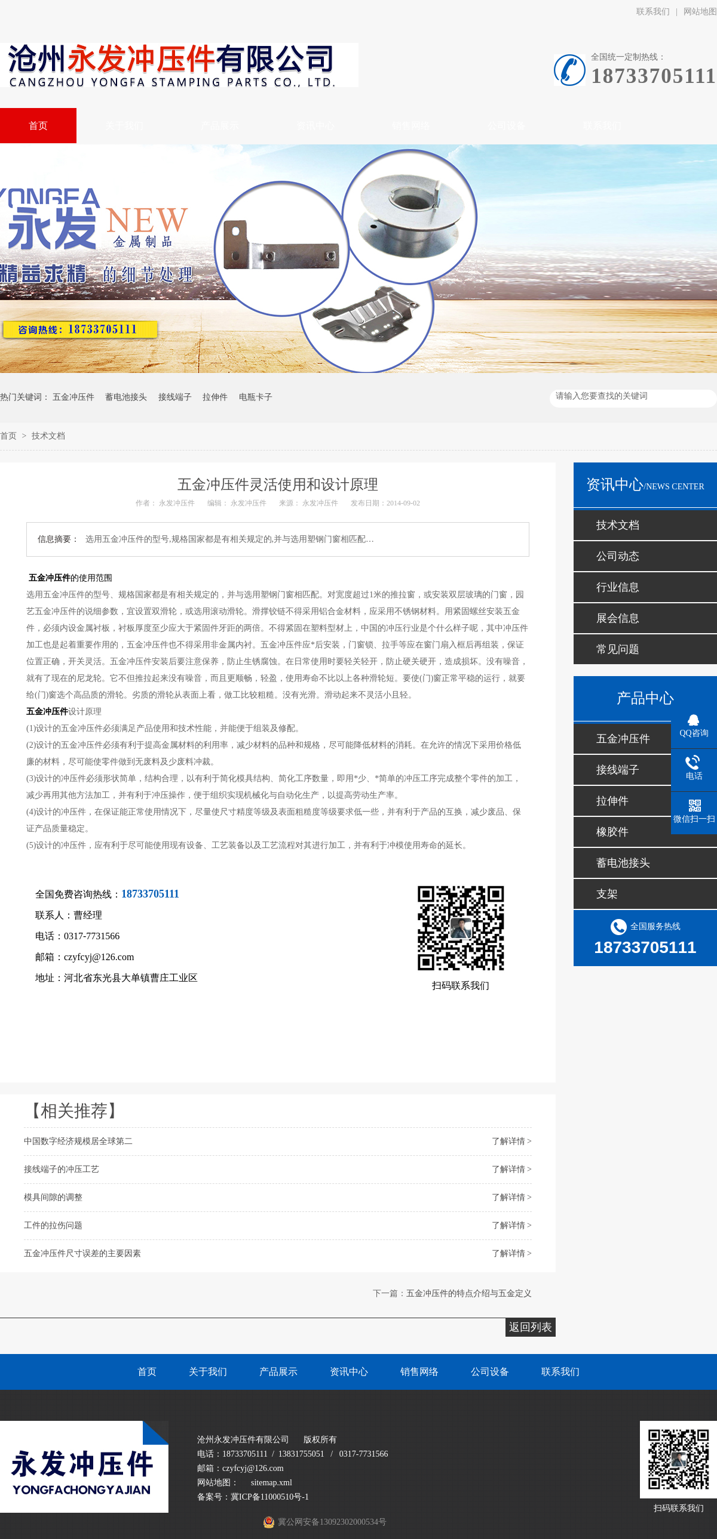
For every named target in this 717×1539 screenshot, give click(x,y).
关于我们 (208, 1372)
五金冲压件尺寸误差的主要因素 (82, 1253)
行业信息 (617, 587)
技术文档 (48, 435)
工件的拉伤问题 (53, 1225)
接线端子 (175, 397)
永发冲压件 (177, 503)
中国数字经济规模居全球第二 (78, 1141)
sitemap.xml (271, 1482)
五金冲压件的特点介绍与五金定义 (469, 1293)
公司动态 (617, 556)
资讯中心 (349, 1372)
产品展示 (278, 1372)
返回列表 (530, 1327)
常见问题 (617, 649)
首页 (9, 435)
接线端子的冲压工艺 (61, 1169)
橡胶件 (612, 832)
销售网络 (419, 1372)
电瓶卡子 (255, 397)
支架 (607, 894)
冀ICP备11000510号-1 (270, 1496)
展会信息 (617, 618)
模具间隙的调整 (53, 1197)
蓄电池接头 (126, 397)
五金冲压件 (73, 397)
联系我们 (653, 11)
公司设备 (490, 1372)
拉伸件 (215, 397)
